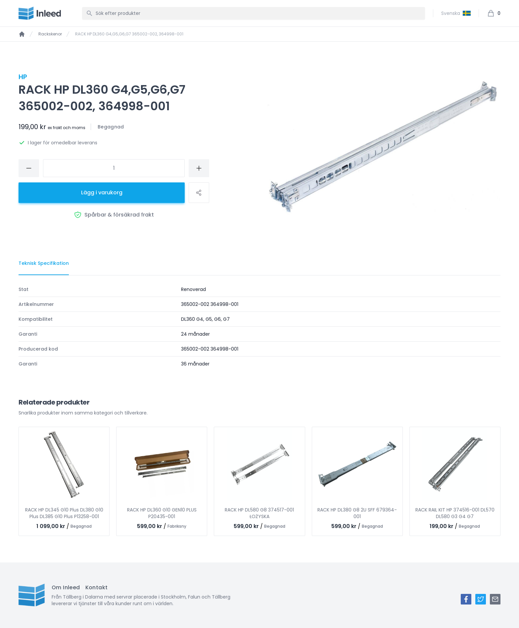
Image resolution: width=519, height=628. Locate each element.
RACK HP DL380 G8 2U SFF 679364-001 (357, 513)
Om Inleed (66, 587)
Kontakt (96, 587)
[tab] (44, 263)
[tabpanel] (259, 326)
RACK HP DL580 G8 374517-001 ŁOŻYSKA (259, 513)
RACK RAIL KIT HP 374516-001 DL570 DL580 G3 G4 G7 (455, 513)
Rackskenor (50, 34)
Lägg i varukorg (101, 192)
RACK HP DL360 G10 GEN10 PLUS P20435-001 (162, 513)
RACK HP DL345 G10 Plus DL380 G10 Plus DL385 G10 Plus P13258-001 (64, 513)
